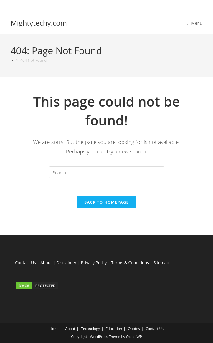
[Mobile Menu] (194, 23)
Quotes (134, 328)
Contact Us (25, 262)
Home (54, 328)
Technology (90, 328)
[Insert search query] (106, 172)
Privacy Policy (94, 262)
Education (114, 328)
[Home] (12, 60)
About (46, 262)
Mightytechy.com (39, 23)
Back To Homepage (106, 202)
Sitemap (161, 262)
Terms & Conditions (130, 262)
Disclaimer (66, 262)
